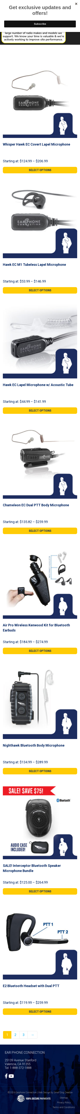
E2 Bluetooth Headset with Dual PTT (31, 986)
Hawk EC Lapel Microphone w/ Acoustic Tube (38, 385)
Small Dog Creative (63, 1092)
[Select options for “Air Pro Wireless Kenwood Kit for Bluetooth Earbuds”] (40, 651)
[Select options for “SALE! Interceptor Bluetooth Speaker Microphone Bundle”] (40, 891)
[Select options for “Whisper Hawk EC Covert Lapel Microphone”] (40, 170)
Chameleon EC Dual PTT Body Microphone (36, 505)
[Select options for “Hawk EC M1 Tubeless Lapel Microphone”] (40, 290)
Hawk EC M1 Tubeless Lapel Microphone (34, 265)
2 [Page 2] (15, 1035)
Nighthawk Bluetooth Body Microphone (33, 745)
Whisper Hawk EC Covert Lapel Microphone (36, 144)
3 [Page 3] (23, 1035)
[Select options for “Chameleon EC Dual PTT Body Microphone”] (40, 531)
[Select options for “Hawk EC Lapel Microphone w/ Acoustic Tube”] (40, 410)
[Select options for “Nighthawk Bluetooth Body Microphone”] (40, 771)
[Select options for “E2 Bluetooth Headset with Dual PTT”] (40, 1011)
